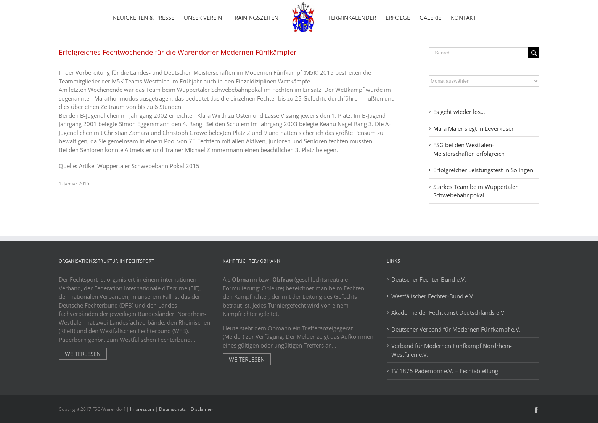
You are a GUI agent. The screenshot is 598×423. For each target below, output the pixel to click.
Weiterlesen (83, 353)
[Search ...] (478, 52)
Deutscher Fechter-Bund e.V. (428, 279)
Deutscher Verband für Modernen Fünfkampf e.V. (456, 329)
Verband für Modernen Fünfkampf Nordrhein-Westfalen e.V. (451, 350)
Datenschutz (172, 409)
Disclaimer (202, 409)
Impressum (142, 409)
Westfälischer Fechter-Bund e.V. (432, 296)
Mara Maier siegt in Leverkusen (474, 128)
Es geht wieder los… (459, 111)
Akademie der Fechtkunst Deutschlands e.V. (448, 312)
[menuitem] (143, 17)
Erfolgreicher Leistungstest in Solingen (483, 170)
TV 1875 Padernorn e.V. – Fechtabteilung (444, 371)
